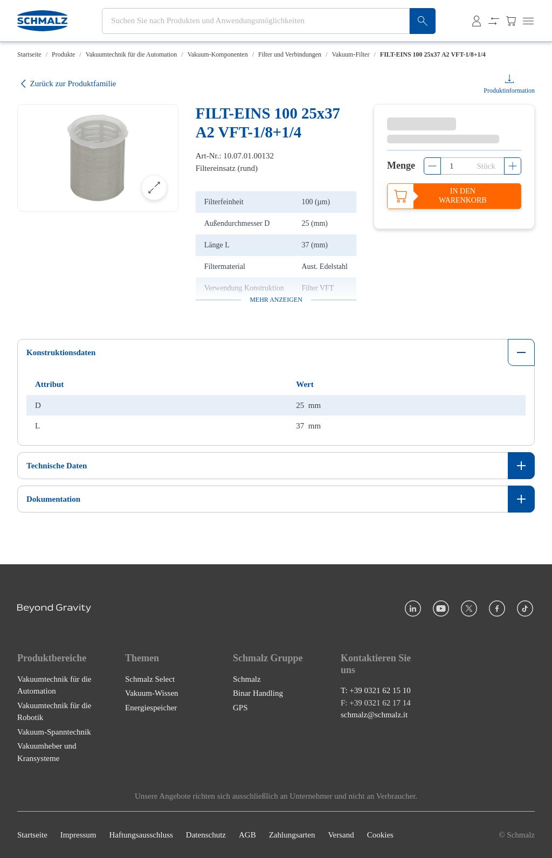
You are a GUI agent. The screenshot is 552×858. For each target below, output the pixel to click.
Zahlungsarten (292, 835)
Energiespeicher (151, 707)
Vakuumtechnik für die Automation (131, 54)
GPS (240, 707)
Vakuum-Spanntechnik (54, 732)
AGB (247, 835)
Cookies (380, 835)
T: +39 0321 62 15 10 (376, 690)
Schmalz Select (150, 679)
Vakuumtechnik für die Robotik (54, 711)
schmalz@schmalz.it (374, 714)
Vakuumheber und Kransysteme (47, 752)
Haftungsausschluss (141, 835)
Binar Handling (258, 693)
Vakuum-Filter (350, 54)
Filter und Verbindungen (289, 54)
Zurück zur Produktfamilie (66, 84)
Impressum (78, 835)
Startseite (29, 54)
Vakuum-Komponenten (218, 54)
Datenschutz (206, 835)
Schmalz (247, 679)
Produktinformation (509, 90)
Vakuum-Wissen (151, 693)
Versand (341, 835)
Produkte (63, 54)
